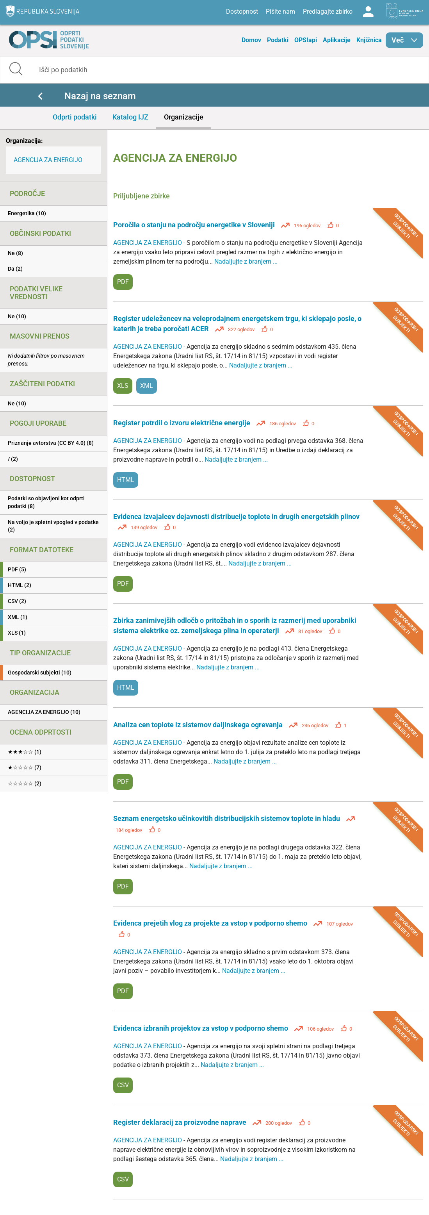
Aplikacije (337, 40)
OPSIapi (305, 40)
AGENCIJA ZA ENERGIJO (48, 160)
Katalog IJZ (130, 117)
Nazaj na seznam (100, 96)
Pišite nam (280, 11)
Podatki (277, 40)
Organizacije (183, 117)
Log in (368, 11)
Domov (251, 40)
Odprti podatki (75, 117)
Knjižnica (369, 40)
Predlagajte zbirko (327, 11)
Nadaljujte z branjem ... (246, 261)
